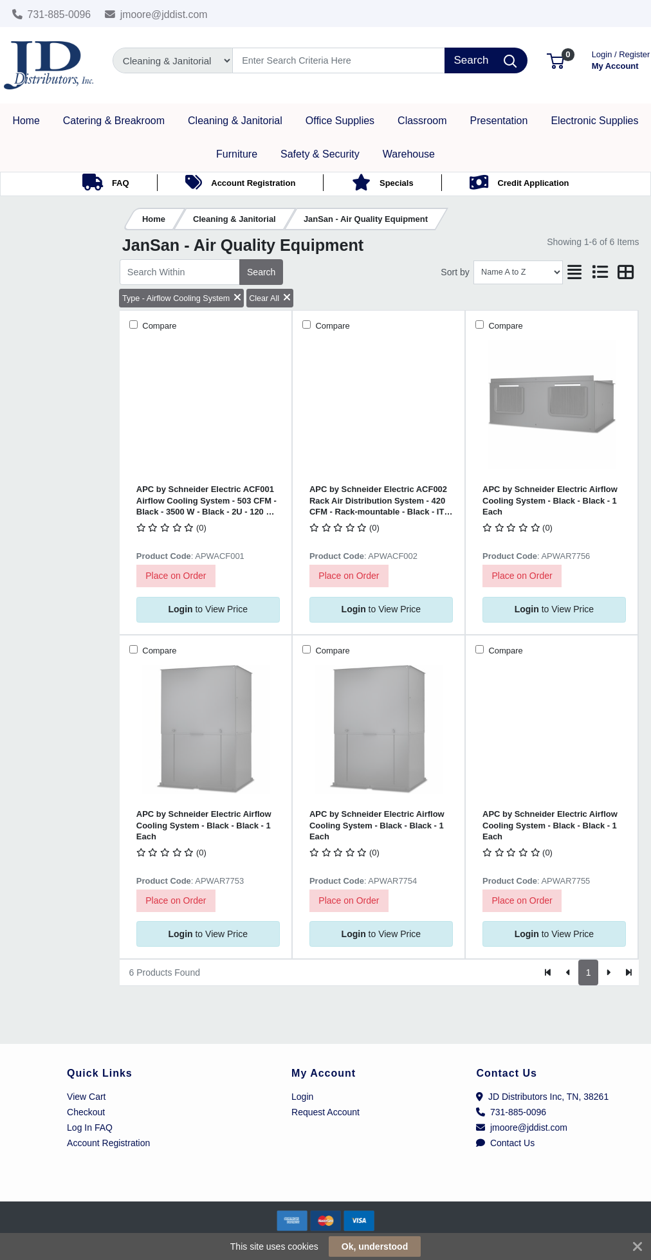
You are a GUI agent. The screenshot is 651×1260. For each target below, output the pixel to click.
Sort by (455, 272)
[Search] (338, 60)
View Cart (86, 1096)
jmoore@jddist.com (156, 14)
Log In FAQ (90, 1127)
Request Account (325, 1112)
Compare (158, 326)
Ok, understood (375, 1246)
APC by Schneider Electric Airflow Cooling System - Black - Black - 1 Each (550, 500)
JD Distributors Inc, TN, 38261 (542, 1096)
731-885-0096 (51, 14)
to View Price (207, 609)
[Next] (608, 972)
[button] (555, 60)
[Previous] (568, 972)
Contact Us (505, 1143)
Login (302, 1096)
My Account (621, 59)
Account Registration (108, 1143)
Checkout (86, 1112)
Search (261, 272)
